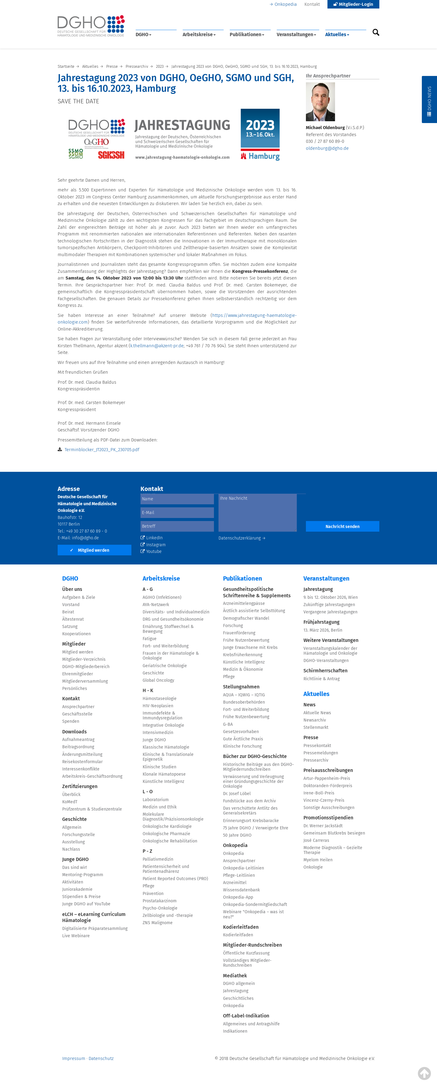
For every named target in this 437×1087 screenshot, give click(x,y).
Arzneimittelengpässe (244, 603)
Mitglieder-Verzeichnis (84, 659)
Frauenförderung (239, 633)
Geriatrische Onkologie (165, 665)
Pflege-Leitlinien (239, 875)
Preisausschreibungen (328, 770)
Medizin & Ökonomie (243, 669)
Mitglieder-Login (353, 4)
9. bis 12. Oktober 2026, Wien (330, 597)
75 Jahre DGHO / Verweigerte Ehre (255, 828)
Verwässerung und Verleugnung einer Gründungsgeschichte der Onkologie (253, 781)
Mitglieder (74, 644)
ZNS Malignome (158, 922)
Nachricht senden (343, 526)
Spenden (70, 721)
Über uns (72, 589)
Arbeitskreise (199, 34)
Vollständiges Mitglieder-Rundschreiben (247, 963)
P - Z (147, 851)
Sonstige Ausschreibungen (328, 807)
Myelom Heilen (318, 859)
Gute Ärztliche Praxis (243, 739)
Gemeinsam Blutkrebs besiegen (334, 833)
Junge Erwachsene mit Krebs (250, 647)
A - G (148, 589)
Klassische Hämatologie (166, 747)
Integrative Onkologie (163, 725)
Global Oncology (158, 680)
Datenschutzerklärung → (242, 538)
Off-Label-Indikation (246, 1016)
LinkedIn (152, 537)
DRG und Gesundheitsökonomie (173, 619)
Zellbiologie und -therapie (168, 915)
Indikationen (235, 1031)
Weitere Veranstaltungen (330, 640)
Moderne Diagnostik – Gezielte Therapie (332, 850)
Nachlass (71, 849)
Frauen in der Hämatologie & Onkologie (171, 656)
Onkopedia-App (238, 897)
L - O (148, 791)
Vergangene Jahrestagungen (330, 612)
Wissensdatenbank (241, 890)
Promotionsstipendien (328, 818)
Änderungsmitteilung (82, 754)
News (309, 705)
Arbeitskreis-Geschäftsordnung (92, 776)
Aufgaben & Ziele (78, 597)
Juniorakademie (77, 889)
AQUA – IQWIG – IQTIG (244, 695)
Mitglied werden (89, 550)
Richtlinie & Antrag (321, 678)
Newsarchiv (314, 720)
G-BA (228, 724)
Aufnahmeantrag (78, 739)
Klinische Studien (159, 767)
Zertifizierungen (79, 786)
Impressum (73, 1058)
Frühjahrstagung (321, 622)
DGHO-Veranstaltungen (326, 660)
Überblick (71, 794)
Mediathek (235, 976)
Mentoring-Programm (82, 874)
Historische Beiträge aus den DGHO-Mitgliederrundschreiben (258, 767)
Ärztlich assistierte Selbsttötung (254, 610)
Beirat (68, 612)
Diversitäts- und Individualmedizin (176, 612)
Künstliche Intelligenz (163, 781)
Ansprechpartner (78, 706)
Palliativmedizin (158, 859)
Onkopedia (286, 4)
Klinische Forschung (242, 746)
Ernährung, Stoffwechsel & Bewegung (168, 629)
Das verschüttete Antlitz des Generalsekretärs (250, 811)
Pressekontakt (317, 745)
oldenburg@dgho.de (327, 148)
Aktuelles (337, 34)
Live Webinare (76, 935)
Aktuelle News (317, 712)
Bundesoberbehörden (244, 702)
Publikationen (247, 34)
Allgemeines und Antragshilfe (251, 1024)
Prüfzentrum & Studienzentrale (92, 809)
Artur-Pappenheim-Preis (326, 778)
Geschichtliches (238, 998)
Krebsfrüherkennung (242, 654)
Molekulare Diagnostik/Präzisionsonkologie (173, 817)
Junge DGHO (75, 859)
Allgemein (71, 827)
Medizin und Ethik (160, 807)
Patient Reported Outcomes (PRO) (175, 878)
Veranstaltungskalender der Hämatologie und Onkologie (330, 651)
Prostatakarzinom (160, 901)
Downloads (74, 732)
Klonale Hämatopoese (164, 774)
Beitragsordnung (78, 746)
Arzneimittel (234, 882)
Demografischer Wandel (246, 618)
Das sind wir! (74, 867)
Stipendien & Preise (81, 896)
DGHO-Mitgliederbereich (86, 666)
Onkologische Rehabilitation (170, 841)
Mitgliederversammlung (85, 681)
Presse (310, 737)
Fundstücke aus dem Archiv (249, 801)
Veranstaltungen (296, 34)
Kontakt (312, 4)
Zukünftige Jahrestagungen (329, 604)
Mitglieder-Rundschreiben (252, 945)
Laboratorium (156, 799)
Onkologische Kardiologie (167, 826)
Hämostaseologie (160, 698)
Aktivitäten (72, 882)
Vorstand (71, 604)
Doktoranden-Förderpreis (327, 785)
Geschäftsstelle (77, 714)
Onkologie (313, 867)
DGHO (143, 34)
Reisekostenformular (82, 761)
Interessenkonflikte (81, 769)
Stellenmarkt (315, 727)
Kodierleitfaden (241, 927)
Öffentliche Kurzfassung (246, 953)
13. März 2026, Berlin (322, 630)
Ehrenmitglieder (77, 674)
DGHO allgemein (239, 983)
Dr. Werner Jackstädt (323, 825)
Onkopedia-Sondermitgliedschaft (255, 904)
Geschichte (74, 819)
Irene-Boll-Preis (318, 793)
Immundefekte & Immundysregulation (162, 716)
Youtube (151, 551)
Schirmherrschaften (325, 671)
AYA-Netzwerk (156, 604)
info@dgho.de (85, 537)
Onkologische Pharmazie (166, 833)
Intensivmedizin (158, 732)
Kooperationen (76, 633)
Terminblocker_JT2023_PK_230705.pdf (102, 449)
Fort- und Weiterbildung (165, 646)
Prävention (153, 893)
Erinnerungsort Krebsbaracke (251, 820)
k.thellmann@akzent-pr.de (157, 345)
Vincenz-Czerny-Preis (323, 800)
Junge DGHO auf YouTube (86, 904)
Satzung (69, 626)
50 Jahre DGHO (237, 835)
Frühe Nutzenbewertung (246, 640)
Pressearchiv (315, 760)
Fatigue (150, 638)
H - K (148, 690)
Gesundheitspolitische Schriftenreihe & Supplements (257, 592)
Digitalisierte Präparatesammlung (94, 928)
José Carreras (316, 840)
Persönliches (74, 688)
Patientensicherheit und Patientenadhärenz (166, 869)
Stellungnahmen (241, 687)
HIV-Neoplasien (158, 705)
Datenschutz (101, 1058)
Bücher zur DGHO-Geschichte (255, 756)
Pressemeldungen (320, 753)
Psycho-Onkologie (160, 908)
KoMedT (69, 801)
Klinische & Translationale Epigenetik (168, 757)
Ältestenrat (73, 619)
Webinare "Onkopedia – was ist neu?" (253, 914)
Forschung (233, 625)
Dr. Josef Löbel (237, 793)
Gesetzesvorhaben (241, 731)
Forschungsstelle (78, 834)
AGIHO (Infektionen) (162, 597)
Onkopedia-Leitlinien (243, 868)
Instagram (153, 544)
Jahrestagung (235, 990)
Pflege (148, 886)
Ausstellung (73, 842)
